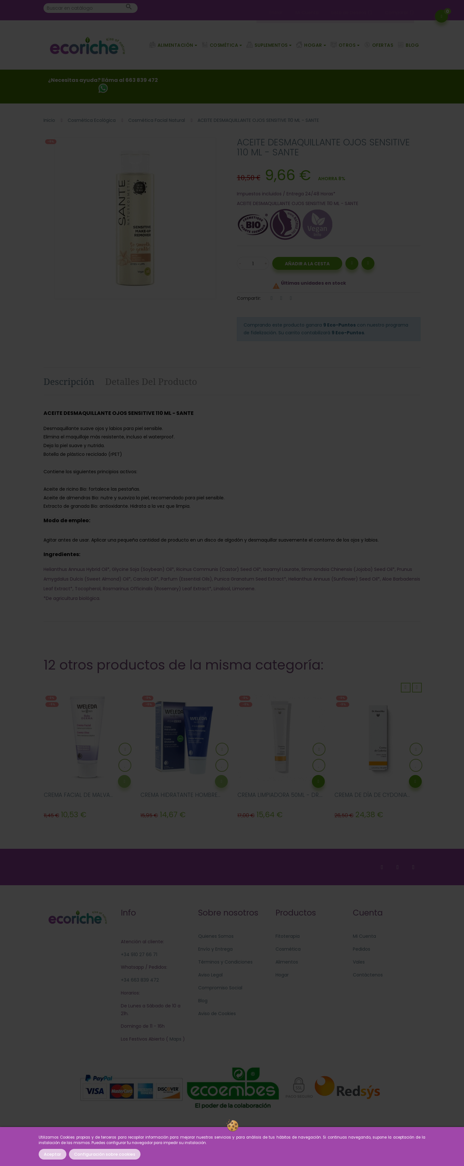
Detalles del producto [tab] (151, 381)
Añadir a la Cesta (307, 263)
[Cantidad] (253, 263)
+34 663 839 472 (140, 980)
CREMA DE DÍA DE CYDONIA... (372, 795)
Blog (203, 1000)
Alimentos (287, 962)
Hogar (282, 975)
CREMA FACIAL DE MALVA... (78, 795)
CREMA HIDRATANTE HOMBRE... (180, 795)
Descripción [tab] (69, 381)
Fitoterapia (288, 936)
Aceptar (52, 1154)
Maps (174, 1039)
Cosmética (288, 949)
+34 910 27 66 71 (139, 954)
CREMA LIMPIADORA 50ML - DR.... (280, 795)
